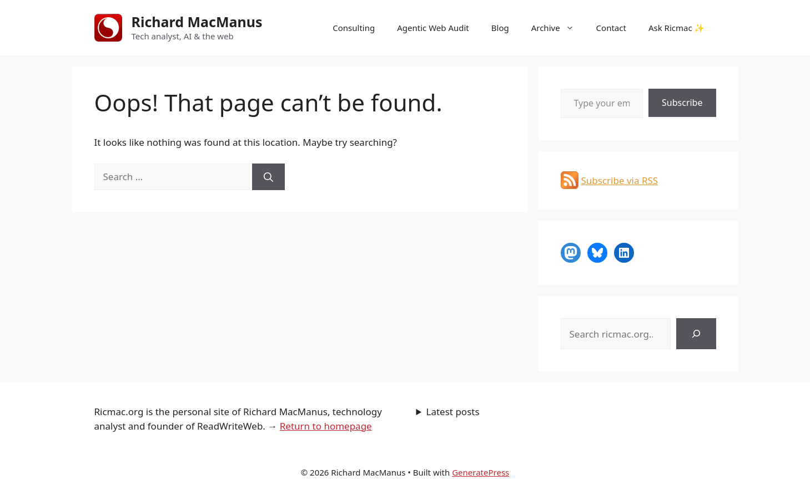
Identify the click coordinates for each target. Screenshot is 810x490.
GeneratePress (480, 472)
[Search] (268, 177)
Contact (611, 27)
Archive (558, 27)
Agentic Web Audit (433, 27)
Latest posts (453, 411)
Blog (500, 27)
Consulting (354, 27)
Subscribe (682, 102)
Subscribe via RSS (619, 180)
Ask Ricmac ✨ (676, 27)
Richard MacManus (197, 21)
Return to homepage (326, 426)
